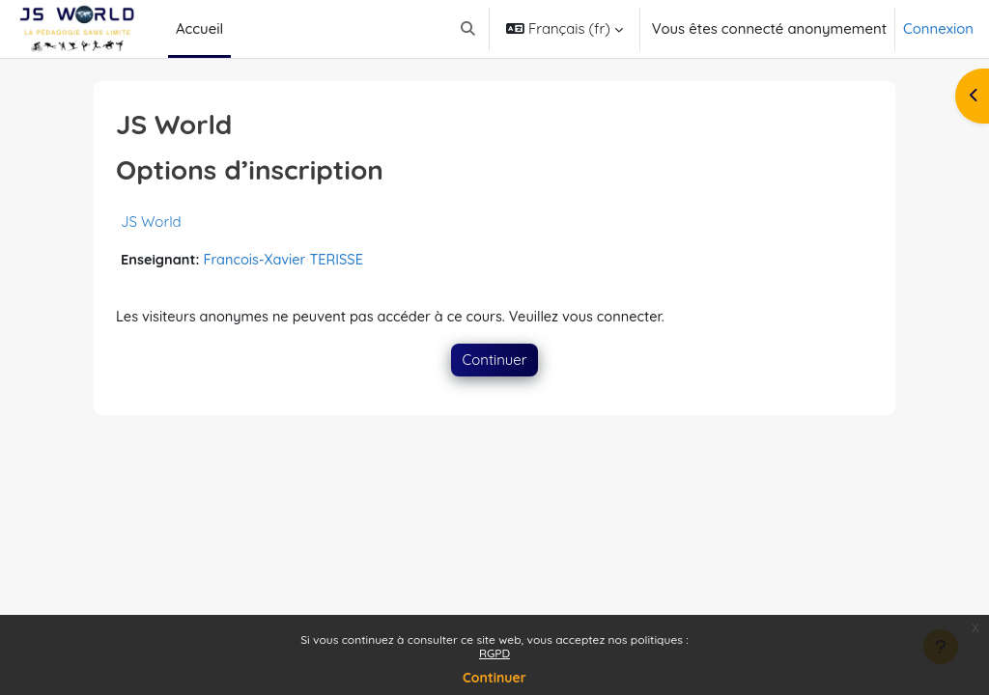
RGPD (494, 653)
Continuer (494, 677)
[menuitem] (238, 29)
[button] (468, 29)
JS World (151, 221)
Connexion (938, 28)
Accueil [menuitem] (199, 28)
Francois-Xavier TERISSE (288, 260)
